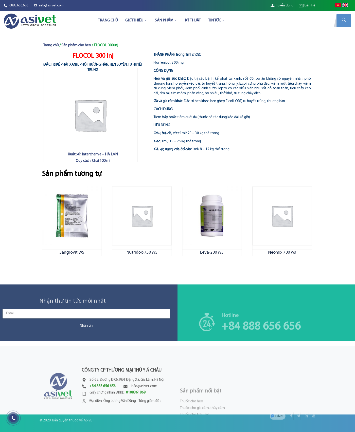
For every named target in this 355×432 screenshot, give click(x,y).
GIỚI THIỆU (136, 20)
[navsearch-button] (344, 20)
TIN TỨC (216, 20)
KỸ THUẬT (193, 20)
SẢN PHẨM (166, 20)
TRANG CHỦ (108, 20)
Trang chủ (51, 45)
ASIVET (89, 415)
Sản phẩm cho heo (76, 45)
